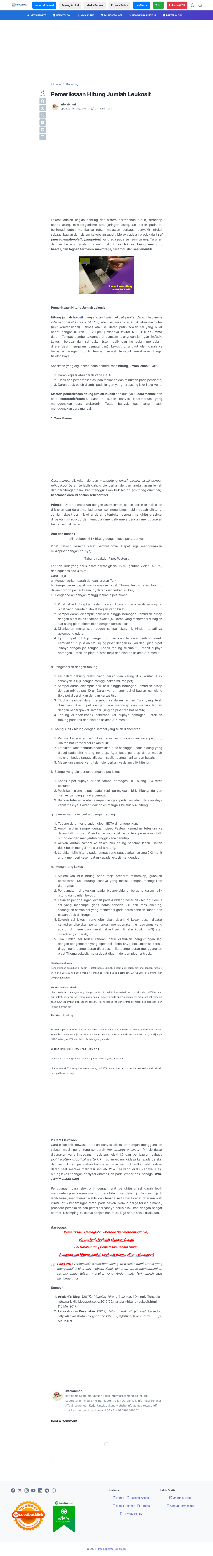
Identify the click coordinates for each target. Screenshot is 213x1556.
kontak (143, 1505)
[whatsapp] (42, 115)
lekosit (78, 317)
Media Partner (95, 5)
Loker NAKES (177, 5)
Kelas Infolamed (44, 5)
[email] (42, 137)
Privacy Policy (119, 5)
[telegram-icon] (47, 1490)
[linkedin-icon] (40, 1490)
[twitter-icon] (20, 1490)
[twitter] (42, 108)
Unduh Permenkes (180, 1505)
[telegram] (42, 122)
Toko (158, 5)
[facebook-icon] (13, 1490)
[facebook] (42, 101)
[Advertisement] (106, 51)
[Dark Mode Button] (193, 5)
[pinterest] (42, 130)
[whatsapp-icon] (54, 1490)
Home (118, 1497)
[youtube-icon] (33, 1490)
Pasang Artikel (70, 5)
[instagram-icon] (27, 1490)
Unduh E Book (180, 1497)
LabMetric (142, 5)
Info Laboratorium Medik (112, 1548)
